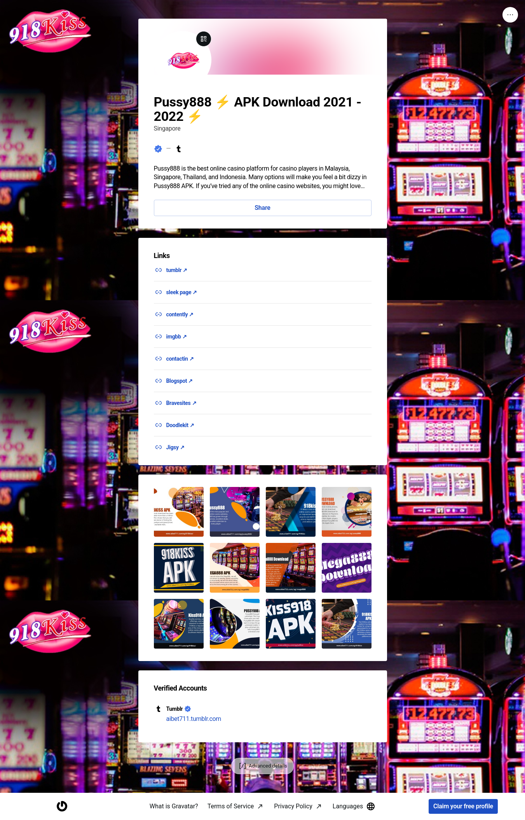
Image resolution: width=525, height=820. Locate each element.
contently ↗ (180, 314)
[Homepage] (62, 806)
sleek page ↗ (181, 292)
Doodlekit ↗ (180, 425)
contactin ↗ (180, 359)
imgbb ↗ (176, 336)
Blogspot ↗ (179, 381)
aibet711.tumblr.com (194, 718)
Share (262, 207)
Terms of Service (231, 806)
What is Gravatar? (174, 806)
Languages (354, 806)
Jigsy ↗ (175, 447)
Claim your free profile (463, 806)
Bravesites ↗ (181, 403)
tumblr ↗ (176, 270)
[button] (179, 512)
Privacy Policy (293, 806)
